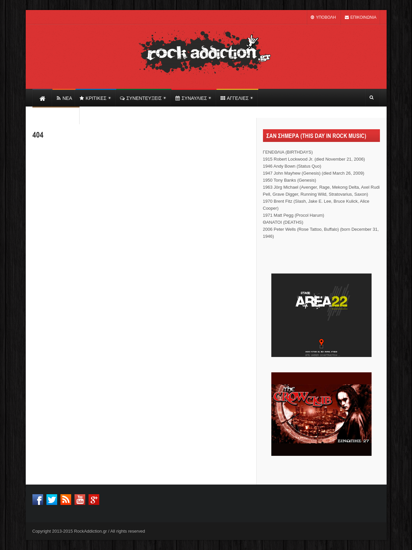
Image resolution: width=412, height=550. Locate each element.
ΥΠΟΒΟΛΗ (323, 17)
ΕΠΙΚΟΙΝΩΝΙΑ (360, 17)
